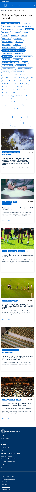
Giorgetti (5, 399)
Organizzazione (4, 450)
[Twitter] (5, 467)
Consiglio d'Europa (12, 251)
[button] (6, 489)
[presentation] (34, 5)
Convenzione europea (7, 152)
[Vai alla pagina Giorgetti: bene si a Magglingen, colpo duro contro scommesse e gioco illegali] (6, 418)
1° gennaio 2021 (6, 154)
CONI (15, 201)
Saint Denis (16, 152)
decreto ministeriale (7, 201)
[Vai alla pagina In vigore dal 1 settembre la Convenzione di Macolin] (6, 270)
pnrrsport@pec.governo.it (12, 461)
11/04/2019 (30, 399)
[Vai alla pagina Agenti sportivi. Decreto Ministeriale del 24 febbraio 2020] (6, 220)
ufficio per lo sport (6, 204)
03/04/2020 (30, 201)
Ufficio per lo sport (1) (7, 300)
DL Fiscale (16, 350)
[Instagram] (8, 467)
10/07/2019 (30, 300)
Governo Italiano (5, 1)
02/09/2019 (30, 251)
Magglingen (11, 399)
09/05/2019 (30, 350)
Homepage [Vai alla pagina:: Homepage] (3, 10)
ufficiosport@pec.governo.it (9, 458)
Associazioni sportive (7, 352)
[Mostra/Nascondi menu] (2, 5)
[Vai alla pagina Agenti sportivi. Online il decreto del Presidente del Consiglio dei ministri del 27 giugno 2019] (6, 319)
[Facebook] (2, 467)
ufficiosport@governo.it (6, 456)
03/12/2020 (30, 152)
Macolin (4, 251)
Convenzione (21, 251)
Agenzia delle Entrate (7, 350)
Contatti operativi (5, 447)
